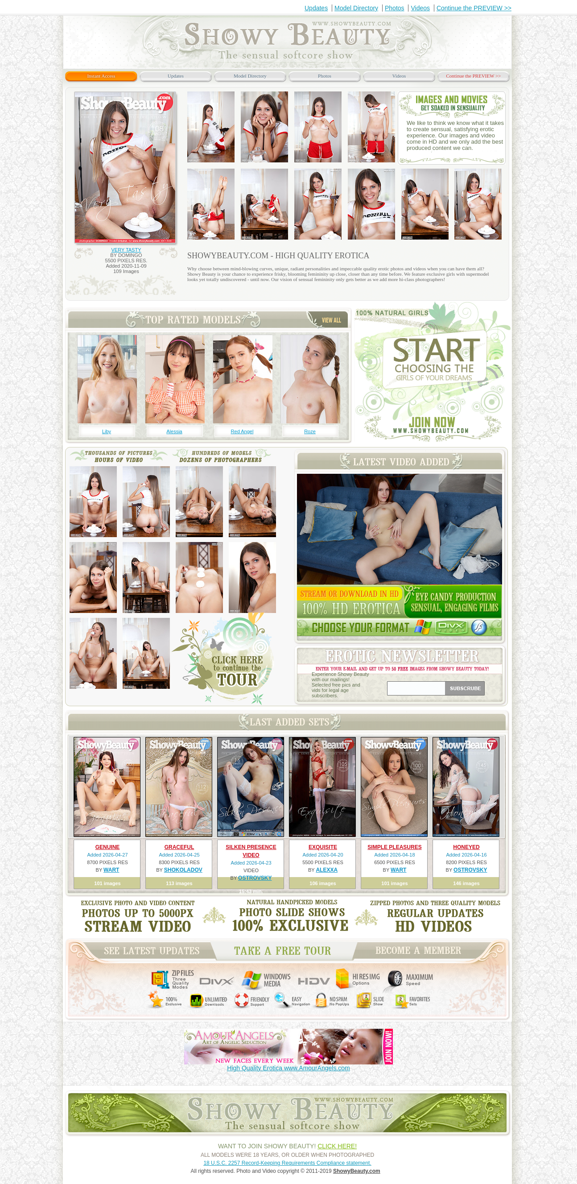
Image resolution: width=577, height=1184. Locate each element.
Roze (310, 431)
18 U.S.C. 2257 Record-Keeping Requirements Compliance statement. (287, 1163)
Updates (316, 8)
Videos (420, 8)
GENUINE (107, 847)
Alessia (174, 431)
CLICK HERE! (337, 1146)
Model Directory (356, 8)
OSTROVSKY (255, 878)
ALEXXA (327, 870)
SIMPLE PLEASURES (394, 847)
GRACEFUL (179, 847)
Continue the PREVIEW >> (474, 8)
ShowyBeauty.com (356, 1171)
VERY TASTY (126, 250)
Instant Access (101, 76)
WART (111, 870)
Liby (106, 431)
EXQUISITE (323, 847)
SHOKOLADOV (183, 870)
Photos (394, 8)
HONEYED (466, 847)
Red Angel (242, 431)
